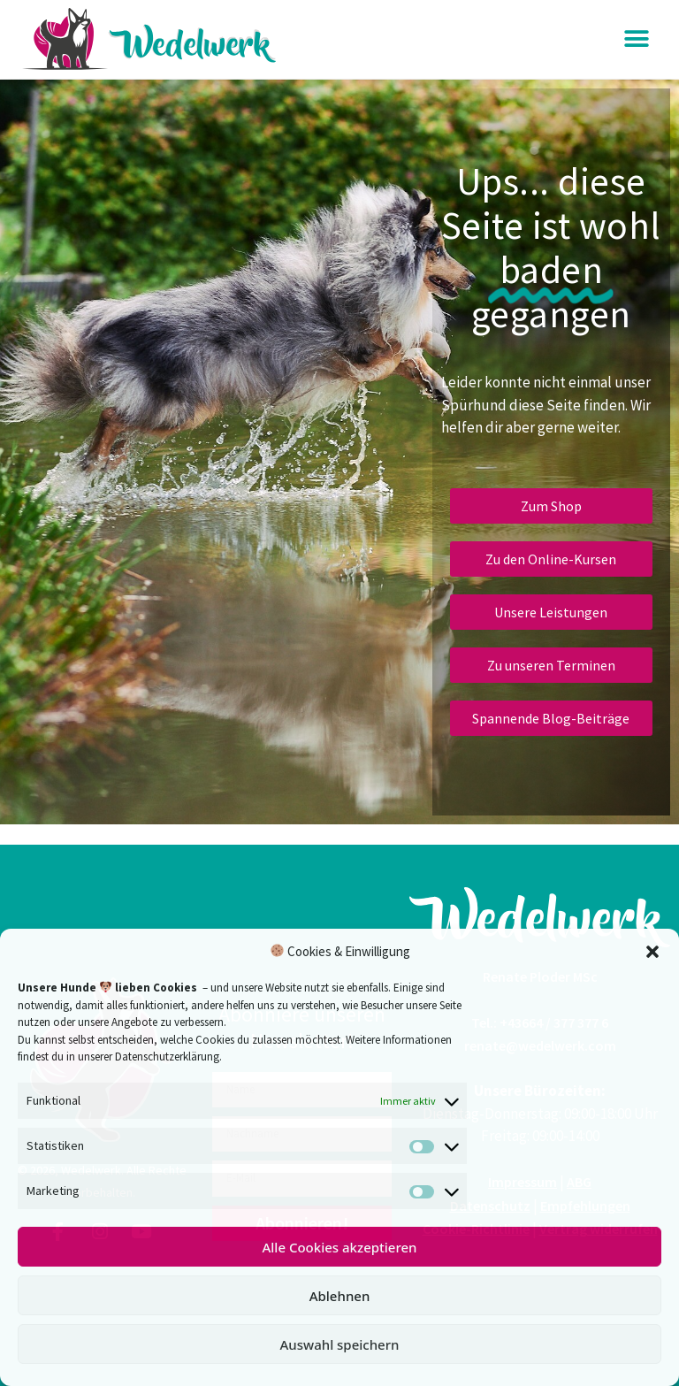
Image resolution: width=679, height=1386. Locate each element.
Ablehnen (339, 1296)
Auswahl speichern (340, 1344)
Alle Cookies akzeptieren (339, 1247)
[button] (652, 952)
